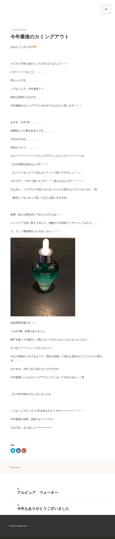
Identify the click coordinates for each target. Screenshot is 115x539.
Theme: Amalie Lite (18, 528)
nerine (16, 468)
